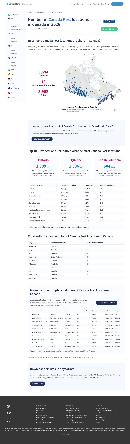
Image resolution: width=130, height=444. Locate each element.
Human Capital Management (75, 420)
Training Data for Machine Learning (77, 415)
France (11, 84)
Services (80, 4)
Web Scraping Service (72, 410)
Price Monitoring (41, 408)
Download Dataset (42, 139)
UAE (10, 93)
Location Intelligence (42, 413)
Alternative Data (41, 406)
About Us (9, 419)
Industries (13, 26)
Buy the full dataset (106, 302)
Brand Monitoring (41, 415)
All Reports (13, 15)
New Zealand (13, 88)
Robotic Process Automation (45, 417)
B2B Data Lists (100, 417)
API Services (69, 406)
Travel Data (99, 413)
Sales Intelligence (41, 420)
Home (72, 4)
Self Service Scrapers (102, 408)
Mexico (11, 97)
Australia (12, 58)
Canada (11, 34)
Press (8, 421)
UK (10, 46)
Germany (12, 79)
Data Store (105, 4)
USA (10, 18)
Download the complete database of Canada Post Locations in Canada (71, 292)
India (11, 70)
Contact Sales (117, 4)
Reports (96, 4)
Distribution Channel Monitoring (76, 417)
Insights (88, 4)
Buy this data (108, 29)
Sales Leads (99, 415)
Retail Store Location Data (74, 413)
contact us (78, 375)
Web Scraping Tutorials (103, 420)
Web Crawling (40, 410)
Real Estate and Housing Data (75, 422)
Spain (11, 74)
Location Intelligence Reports (37, 12)
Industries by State (16, 29)
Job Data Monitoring (72, 408)
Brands (12, 23)
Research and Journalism (44, 422)
